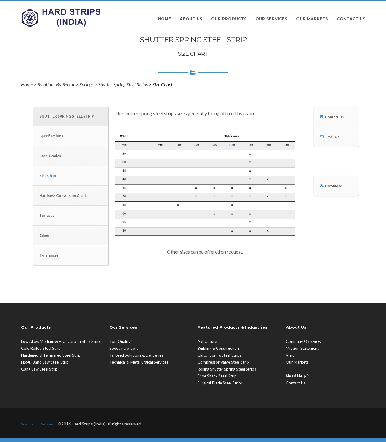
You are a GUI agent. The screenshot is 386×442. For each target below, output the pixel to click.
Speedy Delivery (123, 348)
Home (164, 18)
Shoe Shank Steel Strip (217, 376)
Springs (86, 84)
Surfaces (47, 215)
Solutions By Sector (56, 84)
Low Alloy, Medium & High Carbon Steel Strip (60, 341)
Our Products (229, 18)
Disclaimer (47, 424)
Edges (45, 235)
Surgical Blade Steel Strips (220, 382)
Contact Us (351, 18)
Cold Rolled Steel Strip (41, 348)
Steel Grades (50, 155)
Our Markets (312, 18)
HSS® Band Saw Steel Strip (45, 362)
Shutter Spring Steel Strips (123, 84)
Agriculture (207, 341)
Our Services (271, 18)
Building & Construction (218, 348)
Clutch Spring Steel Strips (220, 355)
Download (333, 186)
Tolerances (49, 255)
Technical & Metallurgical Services (138, 362)
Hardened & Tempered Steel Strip (51, 355)
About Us (191, 18)
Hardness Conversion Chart (63, 195)
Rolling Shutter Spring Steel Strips (227, 369)
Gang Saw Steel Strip (39, 369)
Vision (291, 355)
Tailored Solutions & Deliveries (136, 355)
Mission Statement (302, 348)
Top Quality (120, 341)
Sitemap (27, 424)
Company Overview (303, 341)
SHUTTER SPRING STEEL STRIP (67, 116)
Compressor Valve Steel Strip (223, 362)
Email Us (332, 136)
